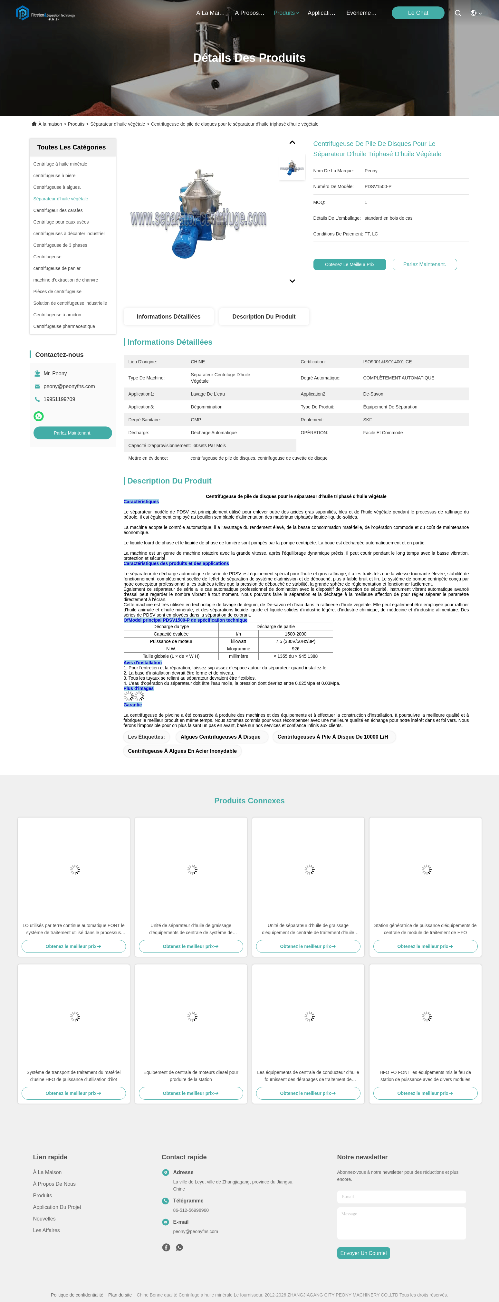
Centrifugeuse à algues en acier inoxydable (182, 751)
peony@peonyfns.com (69, 386)
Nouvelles (44, 1218)
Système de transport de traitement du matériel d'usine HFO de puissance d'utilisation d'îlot (74, 1076)
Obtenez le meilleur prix (354, 264)
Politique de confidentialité (77, 1294)
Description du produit (263, 316)
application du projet (323, 13)
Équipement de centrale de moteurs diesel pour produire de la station (190, 1076)
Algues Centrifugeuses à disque (221, 737)
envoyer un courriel (364, 1253)
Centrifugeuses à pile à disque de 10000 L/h (333, 737)
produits (286, 13)
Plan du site (120, 1294)
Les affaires (46, 1230)
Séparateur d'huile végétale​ (117, 124)
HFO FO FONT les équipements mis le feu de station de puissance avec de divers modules (425, 1076)
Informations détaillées (168, 316)
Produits (76, 124)
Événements (361, 13)
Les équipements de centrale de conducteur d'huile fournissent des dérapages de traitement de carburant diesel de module (308, 1076)
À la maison (211, 13)
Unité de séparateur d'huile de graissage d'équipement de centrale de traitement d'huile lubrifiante (308, 929)
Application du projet (57, 1207)
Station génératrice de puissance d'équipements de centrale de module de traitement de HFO (425, 929)
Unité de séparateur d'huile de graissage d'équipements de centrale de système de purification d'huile (191, 929)
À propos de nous (250, 13)
